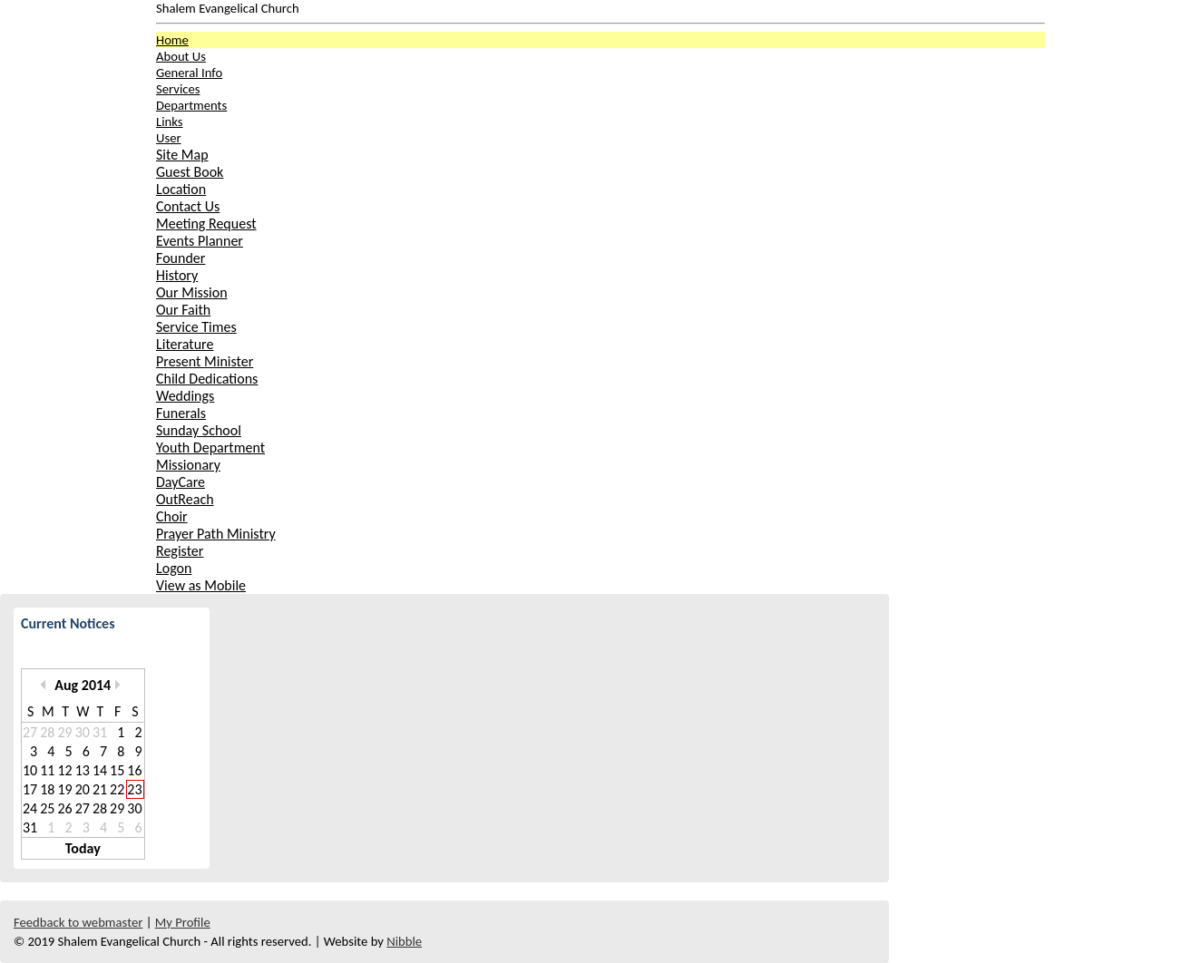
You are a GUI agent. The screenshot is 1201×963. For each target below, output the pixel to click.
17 (30, 789)
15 (117, 770)
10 (30, 770)
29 (64, 732)
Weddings (185, 395)
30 (82, 732)
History (177, 275)
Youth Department (210, 447)
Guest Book (189, 171)
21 (100, 789)
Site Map (182, 154)
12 (64, 770)
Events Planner (199, 240)
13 (82, 770)
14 (100, 770)
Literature (184, 344)
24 (30, 808)
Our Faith (183, 309)
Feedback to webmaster (78, 922)
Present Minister (204, 361)
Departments (191, 105)
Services (178, 89)
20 (82, 789)
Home (172, 40)
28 (47, 732)
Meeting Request (206, 223)
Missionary (188, 464)
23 (134, 789)
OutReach (185, 499)
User (168, 138)
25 (47, 808)
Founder (180, 258)
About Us (181, 56)
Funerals (181, 413)
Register (179, 550)
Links (169, 121)
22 (117, 789)
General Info (189, 72)
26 (64, 808)
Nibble (404, 941)
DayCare (180, 482)
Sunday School (198, 430)
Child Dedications (207, 378)
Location (181, 189)
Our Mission (192, 292)
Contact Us (188, 206)
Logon (173, 568)
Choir (172, 516)
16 (134, 770)
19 (64, 789)
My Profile (182, 922)
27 (30, 732)
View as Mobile (201, 585)
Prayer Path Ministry (216, 533)
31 (100, 732)
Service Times (196, 327)
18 (47, 789)
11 (47, 770)
